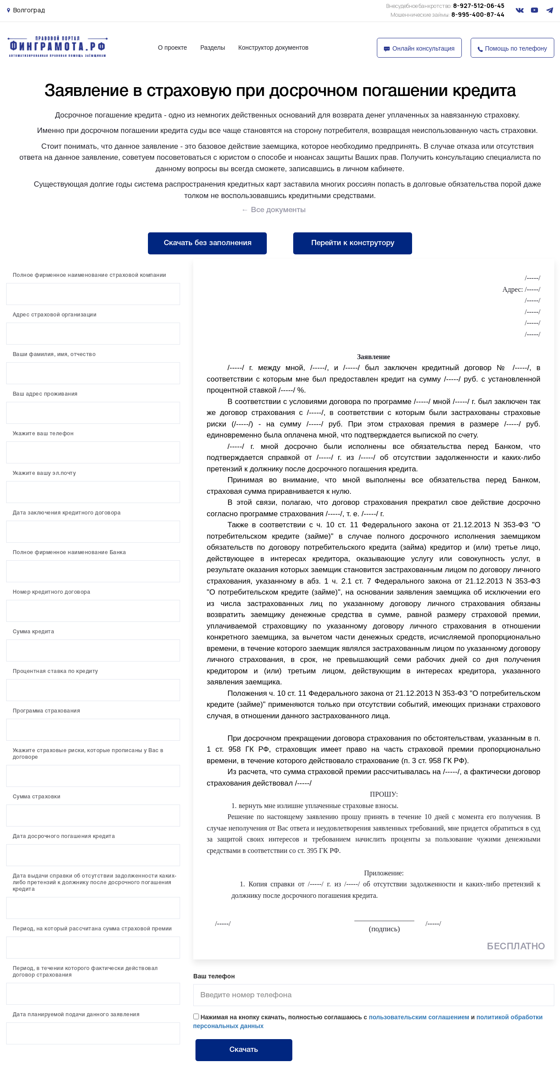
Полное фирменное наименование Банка (69, 552)
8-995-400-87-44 (448, 14)
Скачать (243, 1050)
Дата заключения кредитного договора (67, 513)
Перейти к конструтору (352, 243)
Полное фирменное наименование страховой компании (89, 275)
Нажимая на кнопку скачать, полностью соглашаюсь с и (368, 1021)
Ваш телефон (214, 977)
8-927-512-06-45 (445, 5)
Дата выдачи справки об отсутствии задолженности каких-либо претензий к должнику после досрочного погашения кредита (95, 883)
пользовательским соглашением (419, 1017)
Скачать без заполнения (207, 243)
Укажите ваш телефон (43, 433)
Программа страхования (47, 711)
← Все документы (273, 210)
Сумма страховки (37, 796)
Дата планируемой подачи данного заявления (76, 1014)
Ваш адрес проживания (45, 394)
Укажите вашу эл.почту (44, 473)
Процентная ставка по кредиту (55, 671)
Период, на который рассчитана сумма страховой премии (92, 928)
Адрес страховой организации (55, 314)
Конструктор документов (273, 47)
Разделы (212, 47)
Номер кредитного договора (52, 592)
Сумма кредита (34, 631)
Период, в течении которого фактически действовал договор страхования (85, 971)
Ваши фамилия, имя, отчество (54, 354)
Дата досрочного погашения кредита (64, 836)
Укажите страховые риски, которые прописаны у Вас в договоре (88, 754)
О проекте (172, 47)
